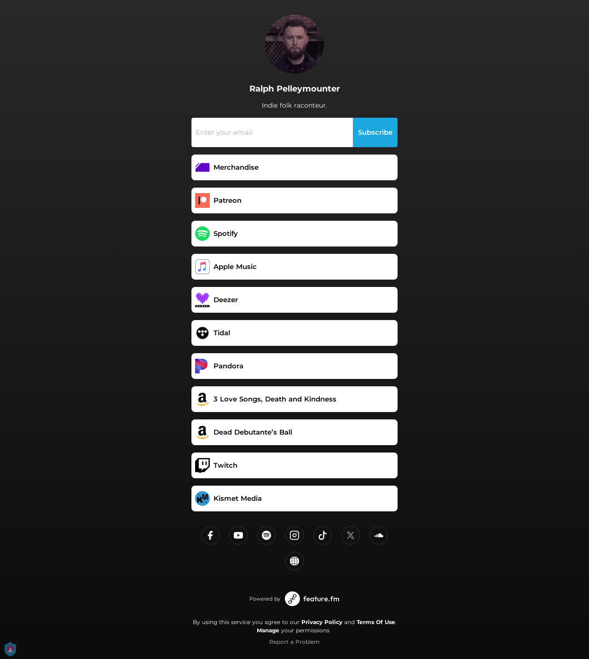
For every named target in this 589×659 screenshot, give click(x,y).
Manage (268, 630)
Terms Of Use (376, 622)
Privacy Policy (321, 622)
